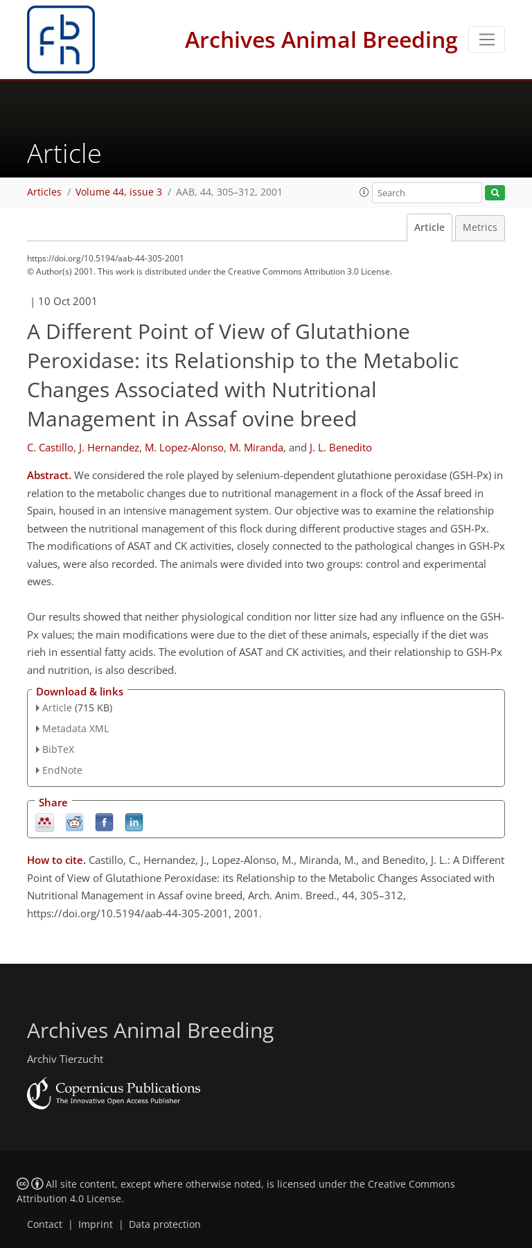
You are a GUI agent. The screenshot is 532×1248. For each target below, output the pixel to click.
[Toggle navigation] (486, 39)
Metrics (480, 227)
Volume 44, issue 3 (119, 192)
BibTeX (58, 749)
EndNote (62, 770)
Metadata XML (75, 728)
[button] (364, 192)
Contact (44, 1224)
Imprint (95, 1224)
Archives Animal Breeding (321, 39)
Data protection (165, 1224)
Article (429, 227)
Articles (44, 192)
